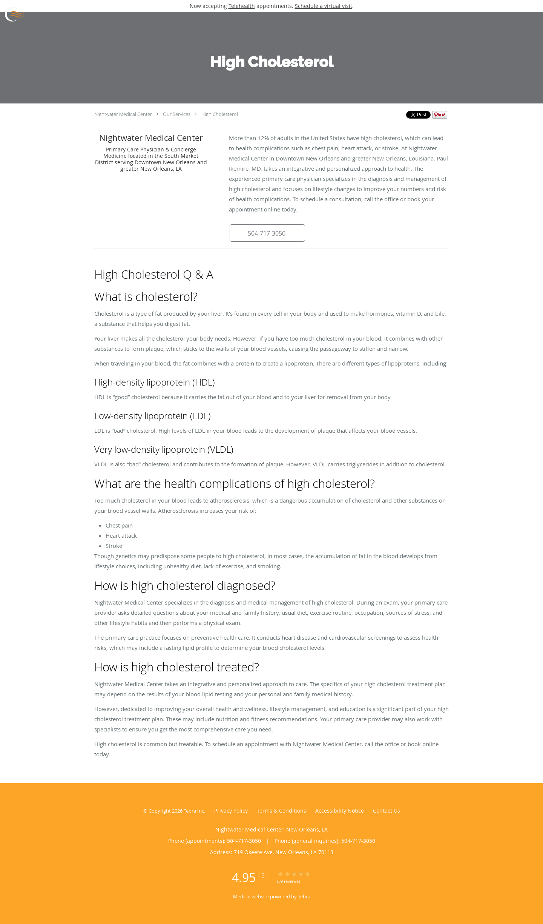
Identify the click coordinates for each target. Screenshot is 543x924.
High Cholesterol (219, 114)
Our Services (176, 114)
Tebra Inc (194, 810)
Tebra (304, 896)
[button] (267, 233)
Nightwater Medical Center (123, 114)
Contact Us (386, 810)
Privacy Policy (231, 810)
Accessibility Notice (339, 810)
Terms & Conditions (281, 810)
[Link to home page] (12, 14)
